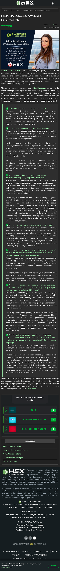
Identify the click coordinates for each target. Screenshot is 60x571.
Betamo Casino (50, 504)
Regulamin (17, 554)
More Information (7, 567)
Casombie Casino (35, 504)
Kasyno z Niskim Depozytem (42, 514)
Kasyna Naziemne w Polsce (17, 514)
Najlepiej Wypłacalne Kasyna (24, 517)
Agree (53, 566)
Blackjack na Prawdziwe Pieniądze (30, 529)
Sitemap (37, 551)
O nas (46, 551)
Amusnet (32, 388)
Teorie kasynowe (10, 461)
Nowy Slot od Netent (12, 453)
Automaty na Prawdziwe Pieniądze (30, 527)
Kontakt (26, 551)
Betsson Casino (45, 507)
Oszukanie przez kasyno (13, 457)
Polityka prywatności (36, 554)
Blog (54, 551)
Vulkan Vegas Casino (29, 507)
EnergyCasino (13, 507)
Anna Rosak (53, 24)
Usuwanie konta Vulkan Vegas (15, 449)
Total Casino (42, 517)
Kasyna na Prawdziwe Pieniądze (30, 524)
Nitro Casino (8, 504)
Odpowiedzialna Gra (23, 558)
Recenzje (41, 558)
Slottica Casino (20, 504)
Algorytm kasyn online (12, 445)
